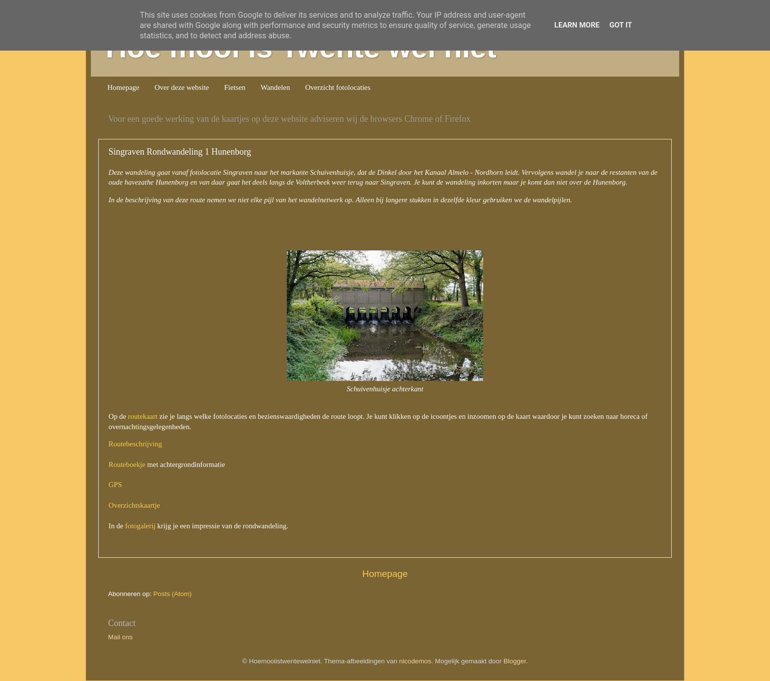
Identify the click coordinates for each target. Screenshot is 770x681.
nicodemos (415, 661)
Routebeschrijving (135, 444)
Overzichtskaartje (134, 505)
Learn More (577, 25)
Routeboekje (127, 464)
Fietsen (235, 87)
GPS (115, 485)
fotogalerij (140, 526)
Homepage (123, 87)
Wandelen (275, 87)
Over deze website (182, 87)
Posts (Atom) (172, 594)
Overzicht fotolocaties (337, 87)
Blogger (514, 661)
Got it (620, 25)
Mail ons (120, 637)
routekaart (143, 416)
